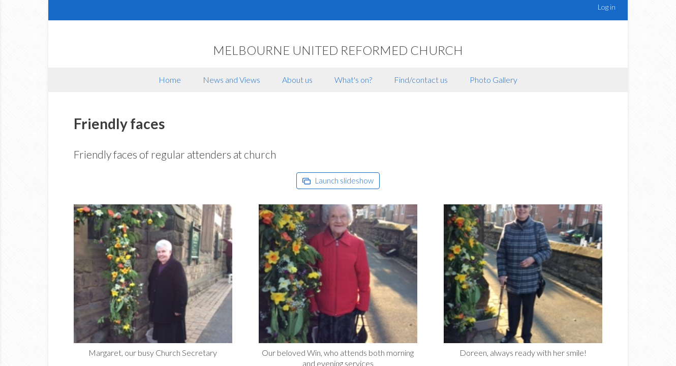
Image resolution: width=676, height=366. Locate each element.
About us (297, 79)
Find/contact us (421, 79)
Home (170, 79)
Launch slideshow (338, 180)
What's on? (353, 79)
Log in (607, 7)
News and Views (231, 79)
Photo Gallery (493, 79)
